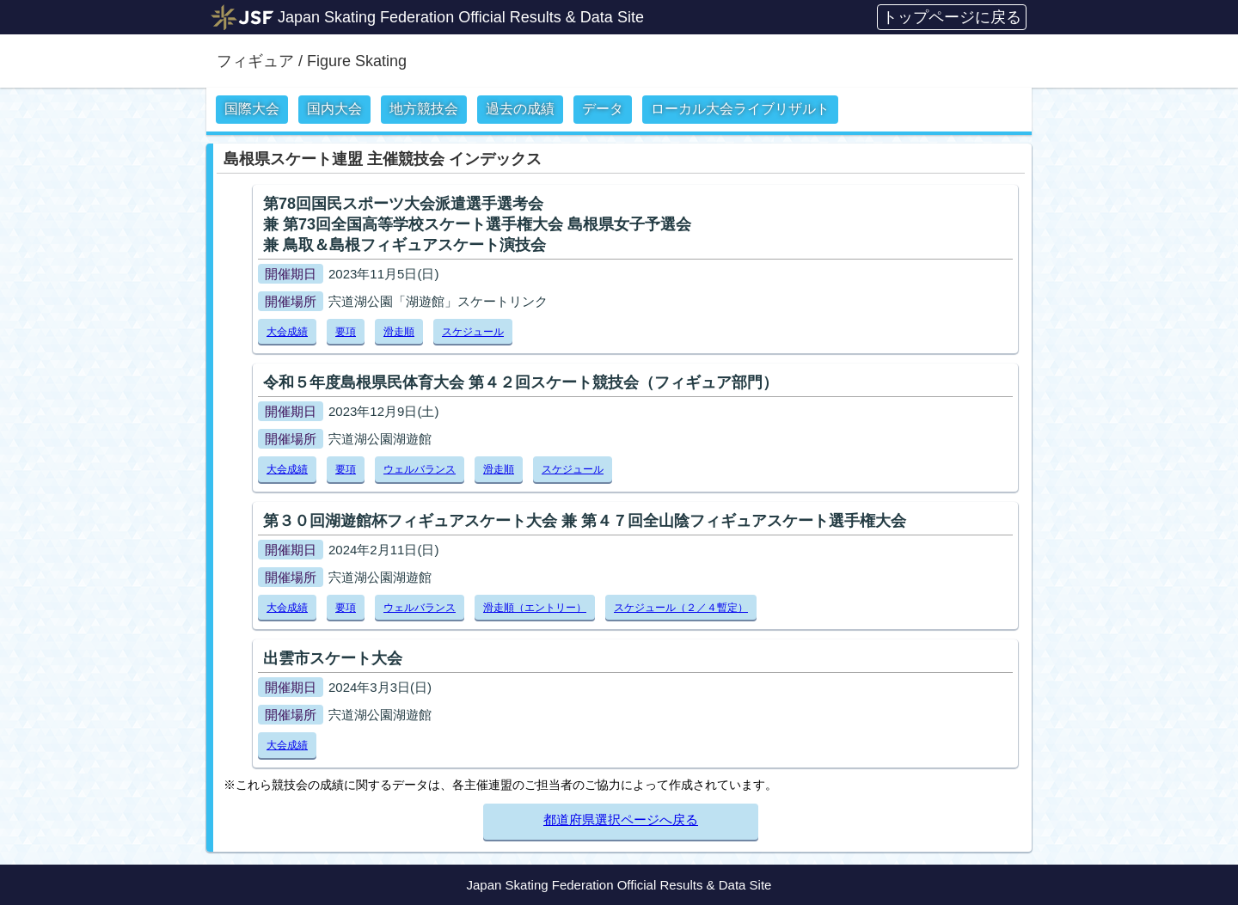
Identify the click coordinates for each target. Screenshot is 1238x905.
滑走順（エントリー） (534, 608)
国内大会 (334, 108)
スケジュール (473, 332)
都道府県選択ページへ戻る (620, 819)
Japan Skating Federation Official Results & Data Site (461, 17)
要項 (345, 332)
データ (602, 108)
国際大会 (251, 108)
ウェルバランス (419, 469)
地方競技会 (423, 108)
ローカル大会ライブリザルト (740, 108)
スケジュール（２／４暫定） (681, 608)
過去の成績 (520, 108)
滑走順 (398, 332)
